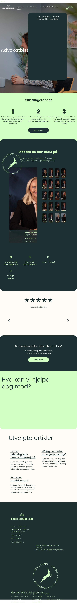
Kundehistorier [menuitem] (32, 7)
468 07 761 (30, 241)
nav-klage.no (51, 596)
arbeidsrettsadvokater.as (19, 596)
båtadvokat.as (37, 599)
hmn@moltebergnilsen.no (36, 238)
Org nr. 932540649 (17, 542)
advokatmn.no (16, 539)
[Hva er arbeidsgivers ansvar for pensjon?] (23, 454)
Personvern (15, 594)
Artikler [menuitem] (19, 9)
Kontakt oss (38, 130)
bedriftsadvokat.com (18, 602)
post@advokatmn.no (18, 526)
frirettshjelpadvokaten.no (55, 599)
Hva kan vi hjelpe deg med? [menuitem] (49, 7)
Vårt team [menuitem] (20, 7)
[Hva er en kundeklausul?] (23, 479)
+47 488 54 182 (16, 535)
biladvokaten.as (37, 596)
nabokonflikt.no (37, 602)
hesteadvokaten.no (17, 599)
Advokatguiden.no (38, 307)
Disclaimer (28, 594)
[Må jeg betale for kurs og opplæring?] (54, 453)
